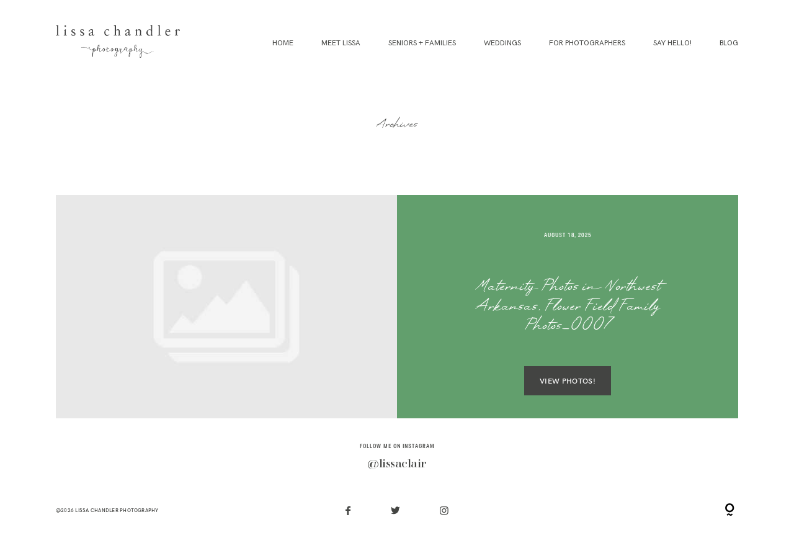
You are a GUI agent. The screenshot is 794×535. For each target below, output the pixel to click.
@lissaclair (396, 464)
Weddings (502, 43)
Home (282, 43)
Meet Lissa (340, 43)
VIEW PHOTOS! (568, 380)
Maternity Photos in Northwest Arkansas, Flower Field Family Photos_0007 (568, 307)
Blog (729, 43)
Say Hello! (672, 43)
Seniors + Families (422, 43)
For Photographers (587, 43)
